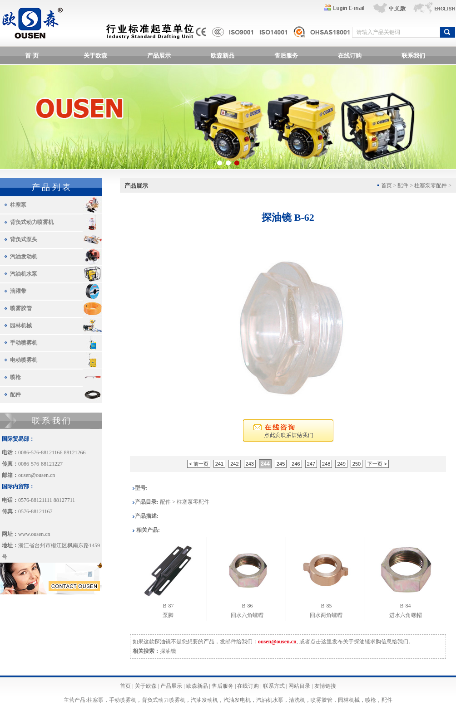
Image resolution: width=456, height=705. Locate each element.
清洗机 (297, 700)
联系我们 (413, 55)
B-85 (326, 606)
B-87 (168, 606)
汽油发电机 (237, 700)
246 (296, 464)
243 (250, 464)
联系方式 (274, 686)
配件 (15, 394)
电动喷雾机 (23, 360)
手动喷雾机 (23, 343)
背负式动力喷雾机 (32, 222)
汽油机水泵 (23, 274)
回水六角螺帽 (247, 615)
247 (311, 464)
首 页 (31, 55)
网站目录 (299, 686)
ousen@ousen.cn (36, 475)
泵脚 (168, 615)
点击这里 (321, 641)
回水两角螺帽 (326, 615)
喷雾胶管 (21, 308)
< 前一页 (198, 464)
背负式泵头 (23, 239)
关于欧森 (95, 55)
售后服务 (286, 55)
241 (219, 464)
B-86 (247, 606)
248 (326, 464)
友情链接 (325, 686)
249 (341, 464)
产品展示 (159, 55)
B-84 (405, 606)
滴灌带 (18, 291)
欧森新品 (222, 55)
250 (356, 464)
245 (281, 464)
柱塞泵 (18, 205)
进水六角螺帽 (405, 615)
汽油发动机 (23, 256)
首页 (125, 686)
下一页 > (377, 464)
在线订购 (350, 55)
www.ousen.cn (34, 534)
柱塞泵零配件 (430, 185)
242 (234, 464)
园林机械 (21, 325)
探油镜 (168, 651)
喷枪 (15, 377)
